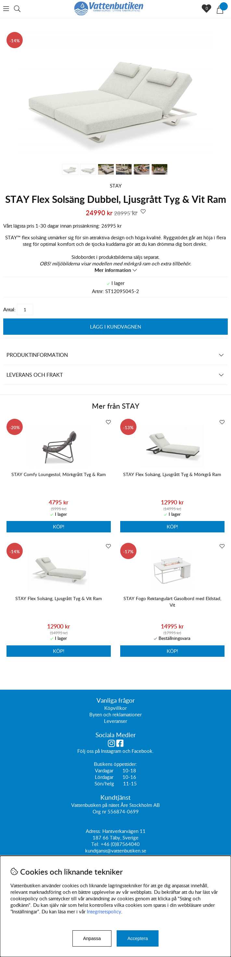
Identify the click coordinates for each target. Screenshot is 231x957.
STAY (116, 185)
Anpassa (92, 938)
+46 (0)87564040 (120, 844)
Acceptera (137, 938)
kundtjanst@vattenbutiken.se (115, 850)
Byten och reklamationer (115, 714)
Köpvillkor (115, 708)
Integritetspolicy (104, 911)
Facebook (142, 751)
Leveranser (115, 721)
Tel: (96, 844)
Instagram (111, 751)
